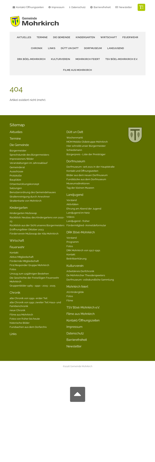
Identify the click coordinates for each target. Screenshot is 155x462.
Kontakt (14, 252)
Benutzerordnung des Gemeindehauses (33, 192)
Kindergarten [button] (85, 37)
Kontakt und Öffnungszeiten (82, 170)
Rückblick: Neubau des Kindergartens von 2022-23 (37, 219)
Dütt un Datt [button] (70, 48)
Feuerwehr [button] (130, 37)
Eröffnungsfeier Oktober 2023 (27, 229)
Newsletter (125, 7)
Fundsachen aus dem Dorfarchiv (28, 326)
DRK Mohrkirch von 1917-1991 (83, 250)
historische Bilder (20, 322)
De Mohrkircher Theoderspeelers (85, 275)
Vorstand (71, 200)
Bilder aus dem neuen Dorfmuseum (87, 175)
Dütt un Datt (74, 132)
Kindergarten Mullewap (23, 213)
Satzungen (16, 188)
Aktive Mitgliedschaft (21, 256)
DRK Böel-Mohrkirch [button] (31, 59)
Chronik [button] (36, 48)
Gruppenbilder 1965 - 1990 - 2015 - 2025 (32, 285)
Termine (42, 37)
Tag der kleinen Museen (80, 187)
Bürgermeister (18, 150)
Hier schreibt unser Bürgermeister (86, 145)
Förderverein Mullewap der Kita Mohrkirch (34, 233)
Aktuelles (24, 37)
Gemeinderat (17, 167)
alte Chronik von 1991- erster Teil (28, 298)
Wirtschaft (108, 37)
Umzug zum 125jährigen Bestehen (29, 273)
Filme (69, 300)
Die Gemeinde (19, 145)
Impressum (74, 327)
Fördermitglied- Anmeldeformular (86, 225)
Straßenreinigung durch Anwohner (30, 196)
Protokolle (16, 175)
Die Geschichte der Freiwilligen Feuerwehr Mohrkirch (34, 279)
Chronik (15, 292)
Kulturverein (74, 266)
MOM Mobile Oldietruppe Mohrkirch (87, 141)
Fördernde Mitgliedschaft (24, 260)
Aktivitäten (72, 204)
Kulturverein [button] (60, 59)
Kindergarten (19, 207)
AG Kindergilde (75, 291)
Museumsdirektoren (78, 183)
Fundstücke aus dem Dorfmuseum (86, 179)
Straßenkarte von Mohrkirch (26, 200)
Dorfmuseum (75, 161)
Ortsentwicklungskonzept (24, 183)
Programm (72, 241)
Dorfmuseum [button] (93, 48)
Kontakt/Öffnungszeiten (82, 320)
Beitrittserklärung (76, 258)
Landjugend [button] (115, 48)
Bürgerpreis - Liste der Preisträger (86, 154)
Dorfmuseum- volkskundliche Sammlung (90, 279)
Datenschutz (78, 7)
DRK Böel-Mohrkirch (80, 232)
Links (51, 48)
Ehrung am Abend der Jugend (83, 208)
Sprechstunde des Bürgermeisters (29, 154)
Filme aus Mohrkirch (77, 70)
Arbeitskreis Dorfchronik (80, 271)
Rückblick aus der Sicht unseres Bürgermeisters (37, 225)
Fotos (13, 269)
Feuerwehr (17, 247)
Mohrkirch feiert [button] (88, 59)
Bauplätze (15, 179)
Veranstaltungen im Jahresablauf (28, 162)
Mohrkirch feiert (77, 286)
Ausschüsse (16, 171)
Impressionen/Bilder (22, 158)
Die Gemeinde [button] (61, 37)
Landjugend (74, 195)
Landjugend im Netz (78, 212)
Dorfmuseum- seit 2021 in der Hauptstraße (90, 166)
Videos (70, 216)
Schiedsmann (74, 149)
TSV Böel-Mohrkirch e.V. (121, 59)
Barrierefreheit (102, 7)
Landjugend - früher (78, 220)
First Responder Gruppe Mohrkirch (29, 265)
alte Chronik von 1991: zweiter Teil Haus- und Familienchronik (35, 304)
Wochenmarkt (74, 137)
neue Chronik (17, 310)
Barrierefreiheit (76, 340)
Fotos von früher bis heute (25, 318)
